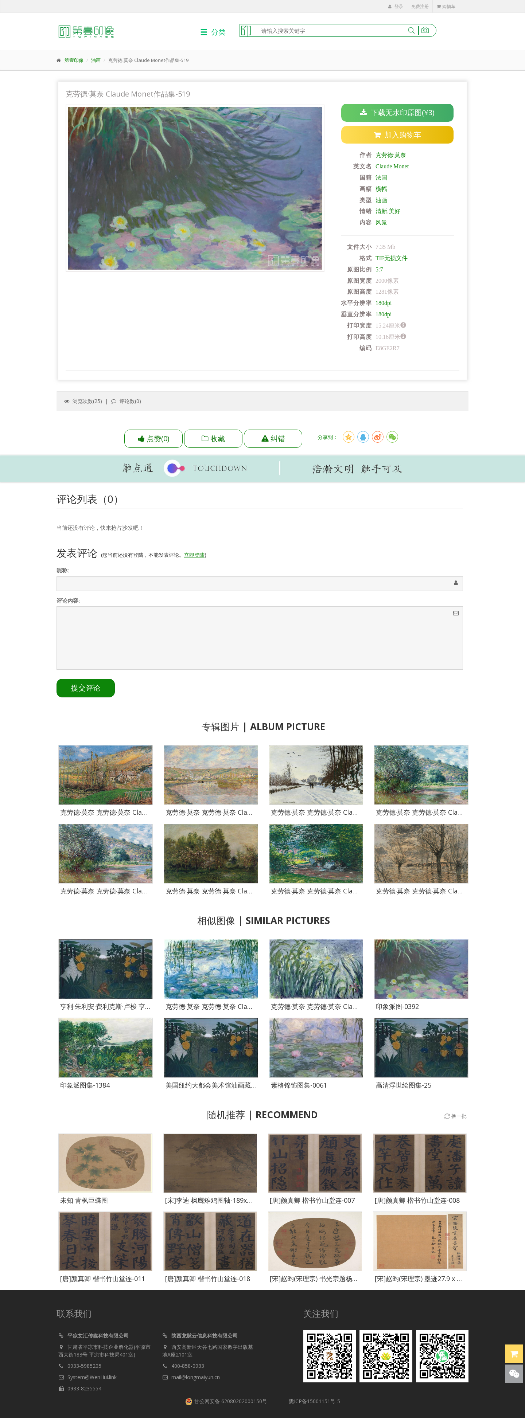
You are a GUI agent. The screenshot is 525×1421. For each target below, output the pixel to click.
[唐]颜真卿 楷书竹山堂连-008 (417, 1200)
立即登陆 (194, 555)
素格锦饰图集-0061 (299, 1085)
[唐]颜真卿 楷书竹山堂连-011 (102, 1279)
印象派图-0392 (397, 1006)
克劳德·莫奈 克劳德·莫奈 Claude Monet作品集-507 (345, 813)
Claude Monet (392, 166)
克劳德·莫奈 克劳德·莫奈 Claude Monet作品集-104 (345, 1006)
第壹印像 (74, 60)
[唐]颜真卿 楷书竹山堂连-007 (312, 1200)
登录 (395, 6)
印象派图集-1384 (85, 1085)
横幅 (381, 189)
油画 (96, 60)
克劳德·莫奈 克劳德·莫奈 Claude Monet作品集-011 (240, 1006)
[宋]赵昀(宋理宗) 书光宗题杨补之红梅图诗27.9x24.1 (345, 1279)
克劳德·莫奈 (391, 155)
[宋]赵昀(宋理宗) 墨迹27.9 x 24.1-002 (428, 1279)
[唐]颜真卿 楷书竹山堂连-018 (207, 1279)
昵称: (63, 571)
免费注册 (420, 6)
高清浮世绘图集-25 (403, 1085)
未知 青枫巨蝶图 (84, 1200)
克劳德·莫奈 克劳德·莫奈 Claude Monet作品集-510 (134, 891)
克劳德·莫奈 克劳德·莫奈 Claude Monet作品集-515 (450, 891)
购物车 (446, 6)
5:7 (379, 269)
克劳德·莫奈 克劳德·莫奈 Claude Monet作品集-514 (345, 891)
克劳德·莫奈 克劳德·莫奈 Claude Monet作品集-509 (450, 813)
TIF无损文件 (392, 258)
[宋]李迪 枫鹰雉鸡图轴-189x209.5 (214, 1200)
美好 (394, 211)
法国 (381, 178)
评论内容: (68, 601)
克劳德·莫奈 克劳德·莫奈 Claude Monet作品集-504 (240, 813)
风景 (381, 223)
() (154, 438)
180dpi (384, 303)
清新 (381, 211)
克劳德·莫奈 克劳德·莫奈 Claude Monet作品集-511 (240, 891)
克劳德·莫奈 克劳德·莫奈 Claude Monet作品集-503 (134, 813)
